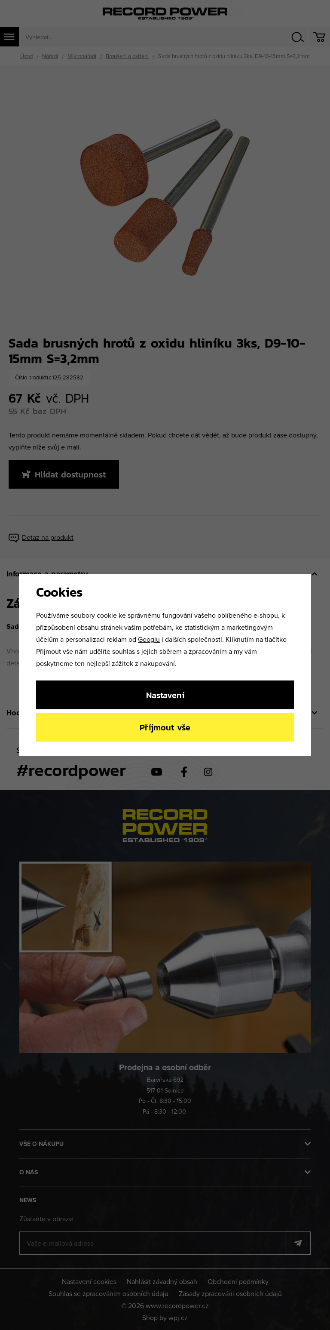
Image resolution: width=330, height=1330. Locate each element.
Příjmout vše (165, 727)
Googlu (149, 639)
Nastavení (165, 695)
